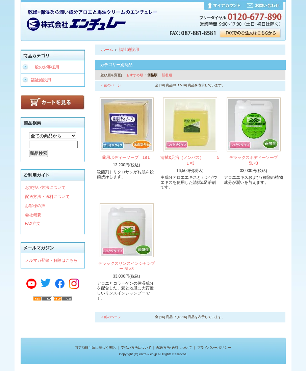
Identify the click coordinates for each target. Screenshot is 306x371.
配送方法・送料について (47, 196)
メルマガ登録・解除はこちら (51, 260)
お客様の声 (35, 205)
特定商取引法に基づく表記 (95, 347)
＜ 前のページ (110, 85)
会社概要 (33, 214)
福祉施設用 (41, 80)
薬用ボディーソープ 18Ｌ (126, 157)
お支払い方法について (45, 187)
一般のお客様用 (45, 67)
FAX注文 (33, 223)
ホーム (107, 49)
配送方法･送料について (174, 347)
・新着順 (165, 75)
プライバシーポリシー (214, 347)
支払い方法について (136, 347)
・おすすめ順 (133, 75)
